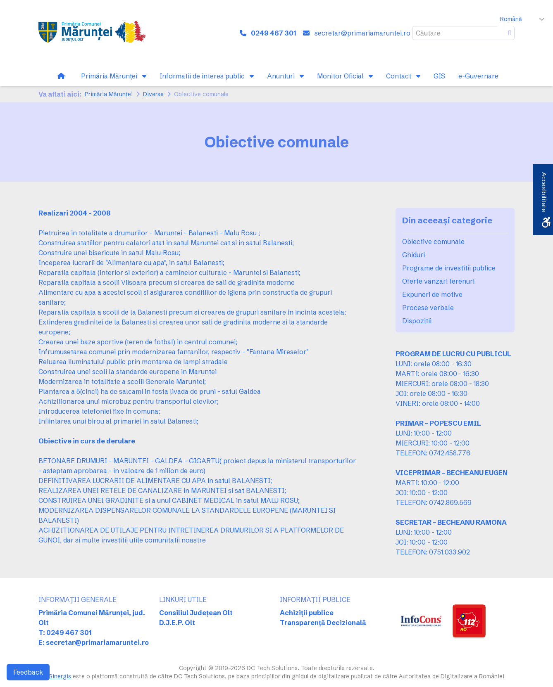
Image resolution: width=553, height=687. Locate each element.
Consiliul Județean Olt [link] (196, 613)
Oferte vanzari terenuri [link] (438, 281)
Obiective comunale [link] (433, 241)
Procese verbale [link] (428, 307)
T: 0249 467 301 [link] (65, 632)
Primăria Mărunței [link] (109, 94)
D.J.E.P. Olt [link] (177, 622)
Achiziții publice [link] (307, 613)
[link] (91, 33)
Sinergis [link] (60, 676)
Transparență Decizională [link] (323, 622)
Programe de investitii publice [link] (449, 268)
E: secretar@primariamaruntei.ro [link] (93, 642)
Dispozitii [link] (416, 321)
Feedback (28, 672)
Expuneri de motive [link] (432, 294)
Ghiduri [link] (413, 255)
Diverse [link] (153, 94)
